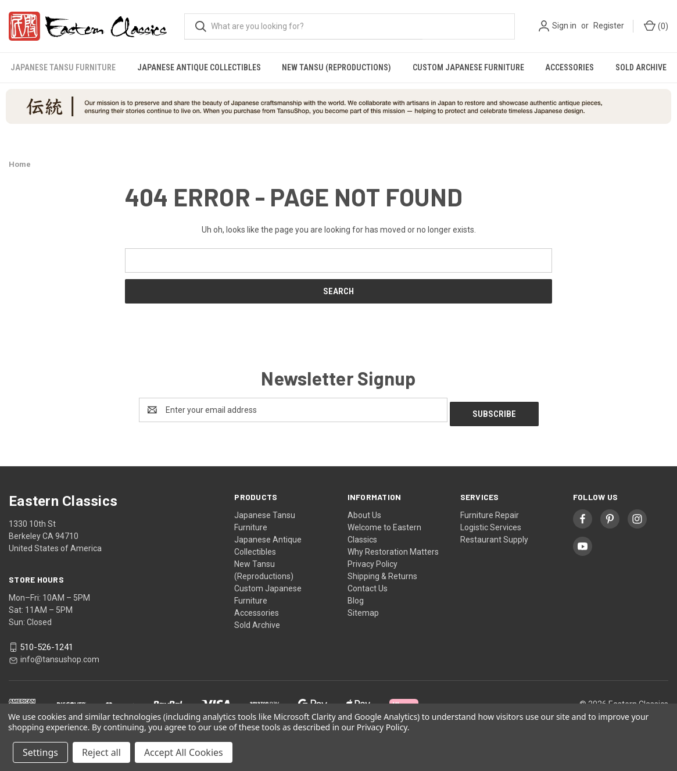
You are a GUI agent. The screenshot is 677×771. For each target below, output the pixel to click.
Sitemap (363, 608)
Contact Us (368, 584)
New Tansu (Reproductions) (336, 67)
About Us (364, 511)
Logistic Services (490, 523)
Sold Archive (641, 67)
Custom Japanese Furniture (468, 67)
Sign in (564, 25)
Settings (40, 752)
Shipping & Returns (382, 572)
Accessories (569, 67)
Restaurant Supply (494, 535)
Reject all (101, 752)
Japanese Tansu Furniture (63, 67)
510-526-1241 (46, 643)
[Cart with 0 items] (655, 26)
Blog (356, 596)
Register (608, 25)
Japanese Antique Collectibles (199, 67)
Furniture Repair (489, 511)
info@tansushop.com (59, 656)
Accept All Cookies (183, 752)
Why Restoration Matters (393, 547)
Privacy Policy (372, 560)
